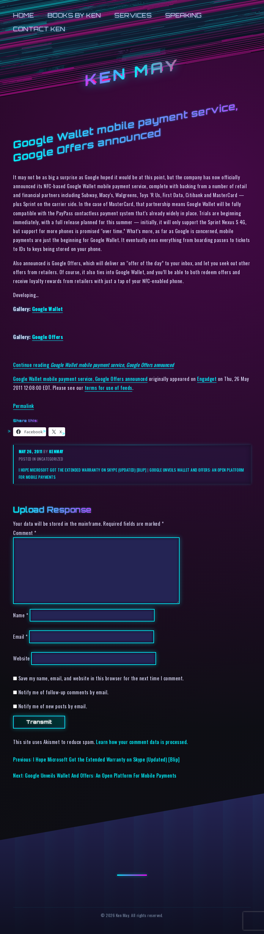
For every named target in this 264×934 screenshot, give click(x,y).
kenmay (56, 451)
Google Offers (47, 336)
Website (21, 658)
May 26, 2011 (31, 451)
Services (133, 15)
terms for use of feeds (108, 387)
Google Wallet (47, 309)
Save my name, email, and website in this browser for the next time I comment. (101, 678)
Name (20, 615)
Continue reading (93, 364)
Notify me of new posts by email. (52, 706)
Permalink (23, 405)
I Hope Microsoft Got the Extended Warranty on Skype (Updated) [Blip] (83, 470)
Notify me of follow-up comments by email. (63, 692)
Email (20, 637)
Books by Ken (74, 15)
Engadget (206, 378)
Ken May (132, 72)
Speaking (183, 15)
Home (23, 15)
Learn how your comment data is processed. (142, 741)
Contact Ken (39, 29)
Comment (25, 532)
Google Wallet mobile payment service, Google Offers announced (80, 378)
